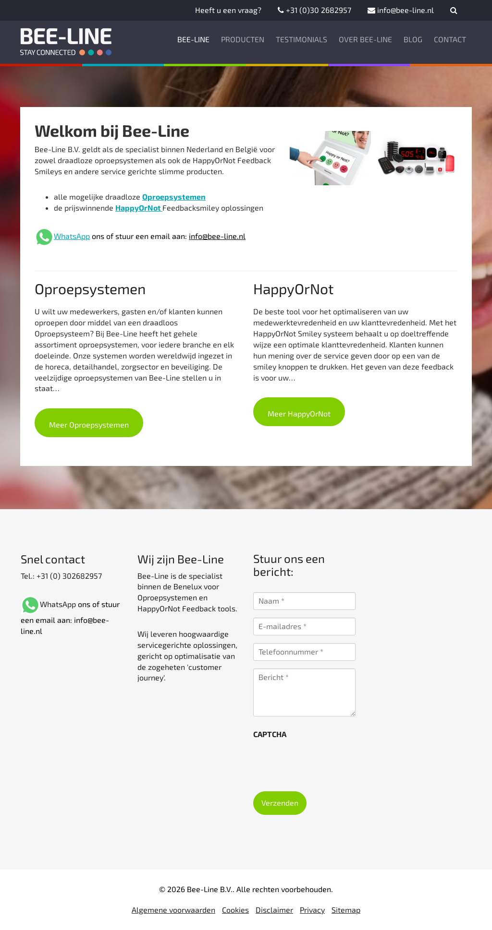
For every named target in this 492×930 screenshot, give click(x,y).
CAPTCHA (269, 734)
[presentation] (326, 762)
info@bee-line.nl (401, 9)
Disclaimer (274, 909)
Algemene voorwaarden (173, 909)
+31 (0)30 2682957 (314, 9)
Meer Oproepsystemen (89, 424)
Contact (450, 39)
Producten (242, 39)
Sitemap (346, 909)
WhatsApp (72, 235)
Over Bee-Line (365, 39)
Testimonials (301, 39)
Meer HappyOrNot (299, 413)
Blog (413, 39)
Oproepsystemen (174, 196)
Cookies (235, 909)
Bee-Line (193, 39)
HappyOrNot (138, 207)
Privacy (312, 909)
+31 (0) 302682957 (68, 575)
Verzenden (279, 802)
